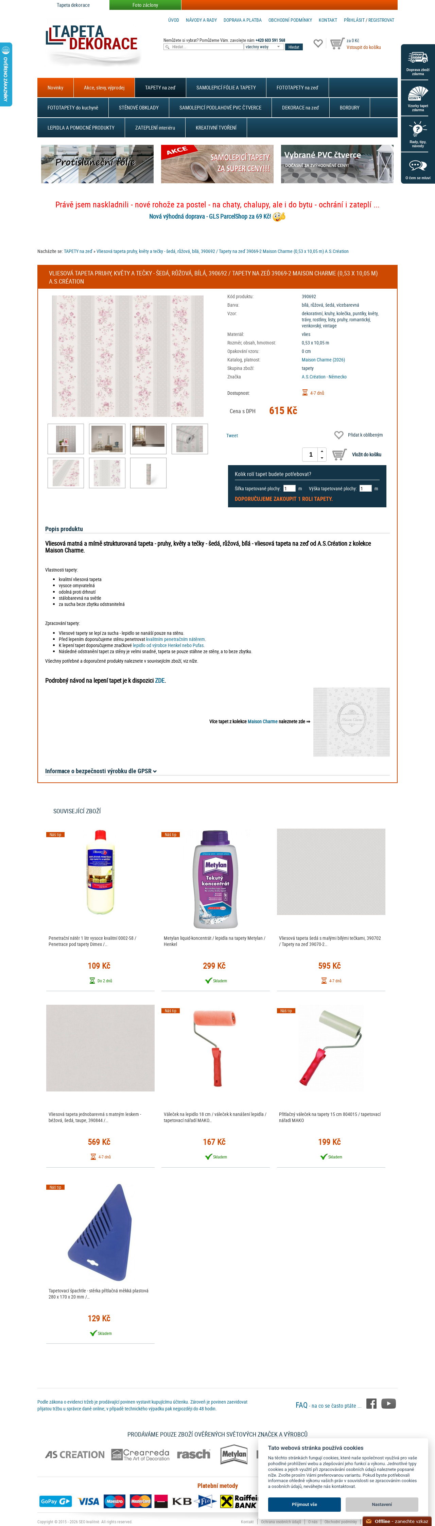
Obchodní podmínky (290, 20)
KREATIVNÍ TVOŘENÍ (216, 127)
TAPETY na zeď (160, 87)
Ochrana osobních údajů (281, 1521)
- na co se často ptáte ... (329, 1405)
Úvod (173, 20)
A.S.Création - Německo (324, 376)
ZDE (159, 680)
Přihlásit (354, 20)
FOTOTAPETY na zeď (297, 87)
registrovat (381, 20)
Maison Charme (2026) (323, 359)
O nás (312, 1521)
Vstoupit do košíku (364, 47)
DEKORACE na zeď (300, 107)
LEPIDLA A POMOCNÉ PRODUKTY (81, 127)
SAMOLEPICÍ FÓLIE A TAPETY (226, 87)
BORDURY (350, 107)
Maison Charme (263, 721)
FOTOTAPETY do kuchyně (73, 107)
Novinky (55, 87)
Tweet (232, 435)
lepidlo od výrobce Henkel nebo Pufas (168, 645)
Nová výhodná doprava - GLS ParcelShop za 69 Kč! (210, 216)
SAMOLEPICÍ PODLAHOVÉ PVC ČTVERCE (220, 107)
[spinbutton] (311, 454)
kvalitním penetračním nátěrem (175, 639)
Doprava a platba (243, 20)
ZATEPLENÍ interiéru (155, 127)
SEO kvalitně (89, 1521)
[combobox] (264, 47)
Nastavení (382, 1504)
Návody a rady (201, 20)
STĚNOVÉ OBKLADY (139, 107)
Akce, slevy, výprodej (104, 87)
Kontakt (328, 20)
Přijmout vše (304, 1504)
